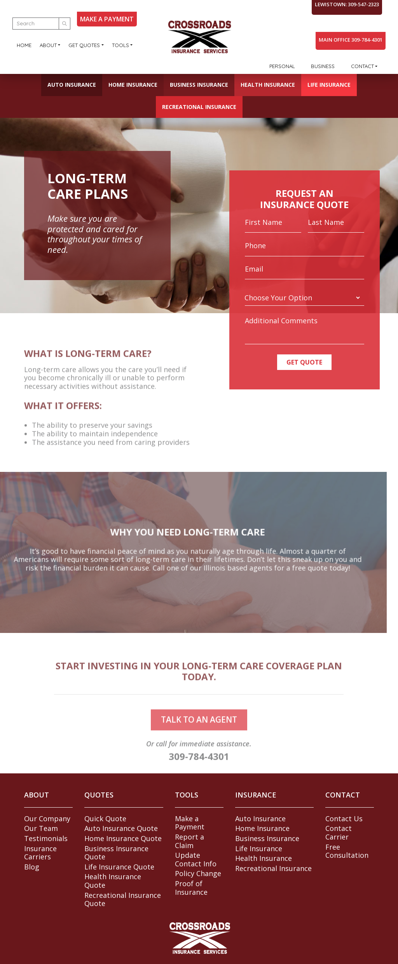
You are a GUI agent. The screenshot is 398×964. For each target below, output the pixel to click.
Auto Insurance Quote (121, 828)
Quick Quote (105, 818)
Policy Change (198, 873)
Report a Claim (189, 841)
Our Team (41, 828)
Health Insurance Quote (112, 881)
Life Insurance (329, 84)
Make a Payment (189, 823)
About (48, 45)
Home (24, 45)
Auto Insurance (71, 84)
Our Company (47, 818)
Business (323, 66)
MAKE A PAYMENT (107, 19)
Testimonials (46, 838)
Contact (362, 66)
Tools (120, 45)
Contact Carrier (338, 832)
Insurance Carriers (40, 853)
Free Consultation (346, 851)
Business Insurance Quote (116, 853)
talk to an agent (199, 729)
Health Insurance (268, 84)
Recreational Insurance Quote (122, 899)
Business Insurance (199, 84)
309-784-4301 (199, 766)
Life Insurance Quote (119, 866)
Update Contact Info (195, 859)
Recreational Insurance (199, 106)
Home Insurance (132, 84)
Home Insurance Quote (123, 838)
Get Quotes (84, 45)
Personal (282, 66)
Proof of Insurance (191, 888)
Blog (31, 866)
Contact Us (344, 818)
